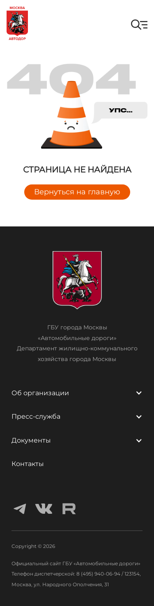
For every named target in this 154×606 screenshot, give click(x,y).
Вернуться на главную (77, 191)
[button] (139, 24)
